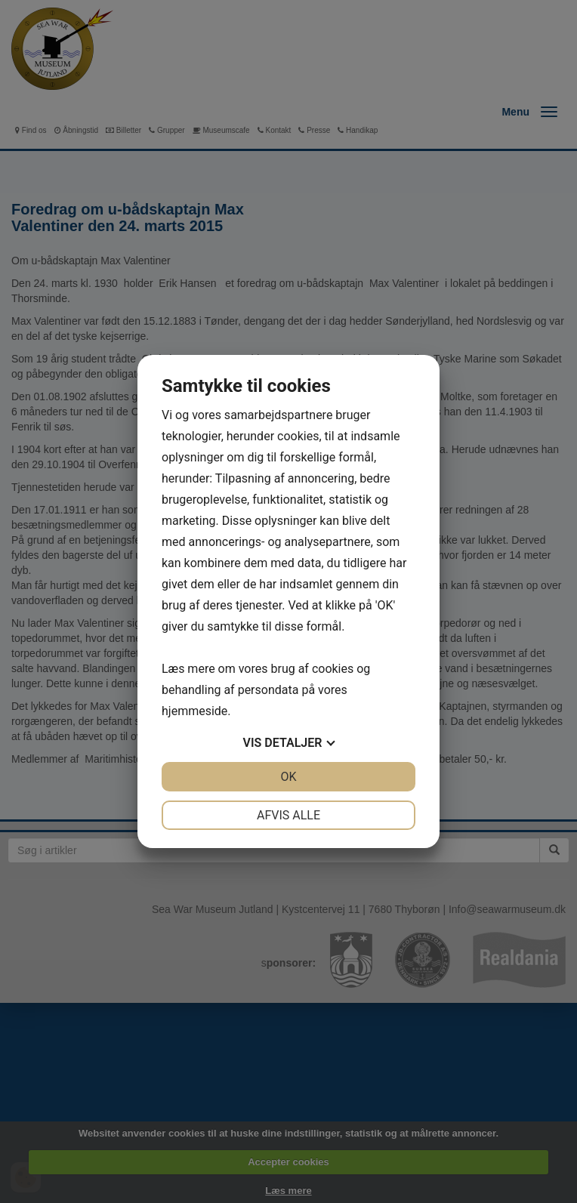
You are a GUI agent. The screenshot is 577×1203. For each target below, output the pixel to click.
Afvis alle (288, 815)
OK (288, 777)
